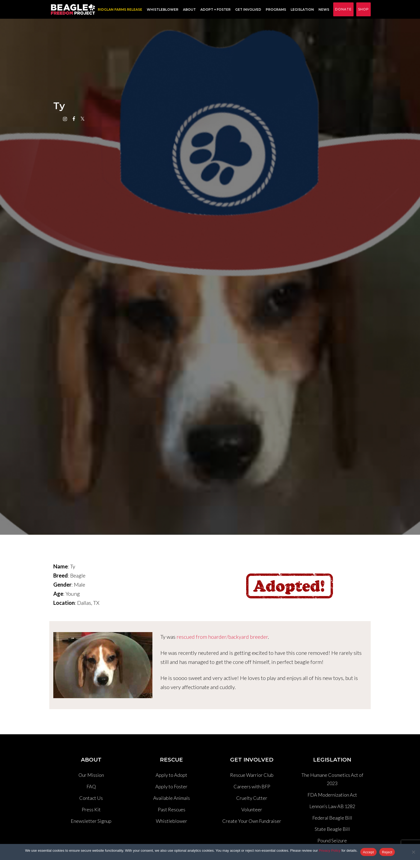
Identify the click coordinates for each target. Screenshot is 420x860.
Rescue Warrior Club (251, 775)
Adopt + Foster (215, 9)
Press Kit (91, 809)
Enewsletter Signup (91, 821)
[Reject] (413, 852)
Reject (387, 852)
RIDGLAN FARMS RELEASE (120, 9)
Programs (276, 9)
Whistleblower (162, 9)
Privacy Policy (329, 850)
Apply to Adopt (171, 775)
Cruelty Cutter (251, 798)
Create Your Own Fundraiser (251, 821)
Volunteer (251, 809)
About (189, 9)
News (323, 9)
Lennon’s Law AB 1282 (332, 806)
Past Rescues (171, 809)
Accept (368, 852)
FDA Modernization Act (332, 795)
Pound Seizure (332, 840)
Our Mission (91, 775)
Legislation (302, 9)
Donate (343, 9)
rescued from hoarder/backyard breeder (222, 636)
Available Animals (171, 798)
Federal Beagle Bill (332, 818)
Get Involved (248, 9)
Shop (363, 9)
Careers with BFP (252, 786)
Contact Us (91, 798)
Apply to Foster (171, 786)
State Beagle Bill (332, 829)
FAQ (91, 786)
